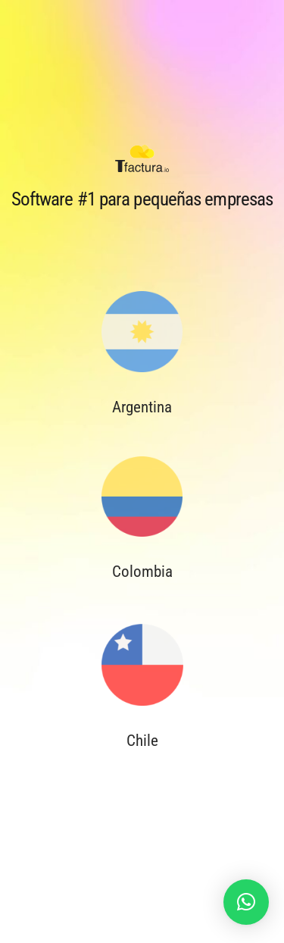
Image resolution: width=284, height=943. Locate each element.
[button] (246, 902)
